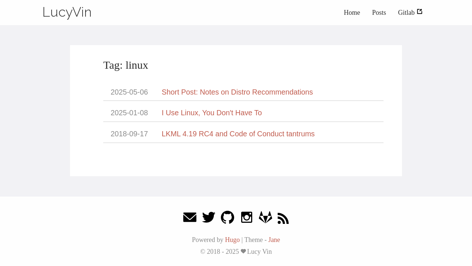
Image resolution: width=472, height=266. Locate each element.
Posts (379, 12)
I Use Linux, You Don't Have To (212, 113)
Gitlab (410, 12)
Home (352, 12)
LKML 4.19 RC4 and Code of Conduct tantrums (238, 134)
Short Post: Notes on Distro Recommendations (237, 92)
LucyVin (67, 12)
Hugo (232, 239)
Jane (274, 239)
